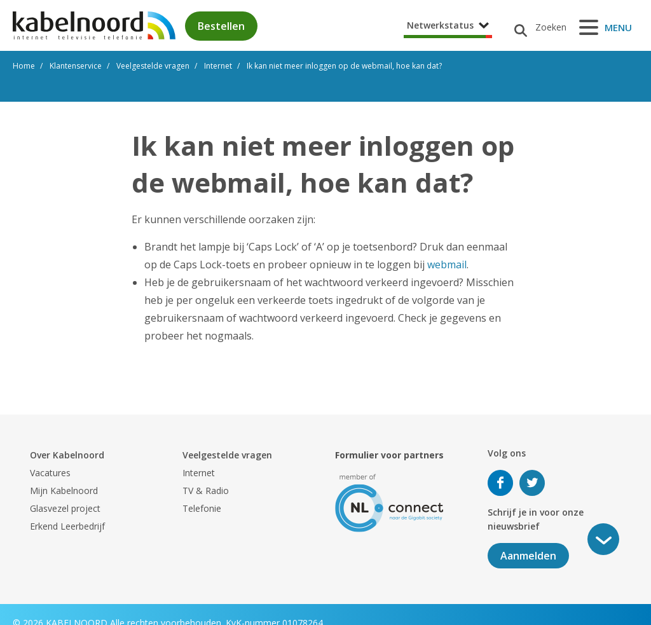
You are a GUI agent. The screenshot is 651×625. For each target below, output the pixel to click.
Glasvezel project (65, 508)
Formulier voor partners (389, 455)
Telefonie (201, 508)
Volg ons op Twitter (532, 483)
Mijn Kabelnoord (64, 490)
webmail (447, 264)
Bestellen (221, 26)
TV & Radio (205, 490)
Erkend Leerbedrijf (67, 526)
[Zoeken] (535, 27)
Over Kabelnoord (67, 455)
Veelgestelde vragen (227, 455)
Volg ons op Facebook (500, 483)
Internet (198, 473)
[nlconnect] (389, 502)
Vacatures (50, 473)
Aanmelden (528, 556)
